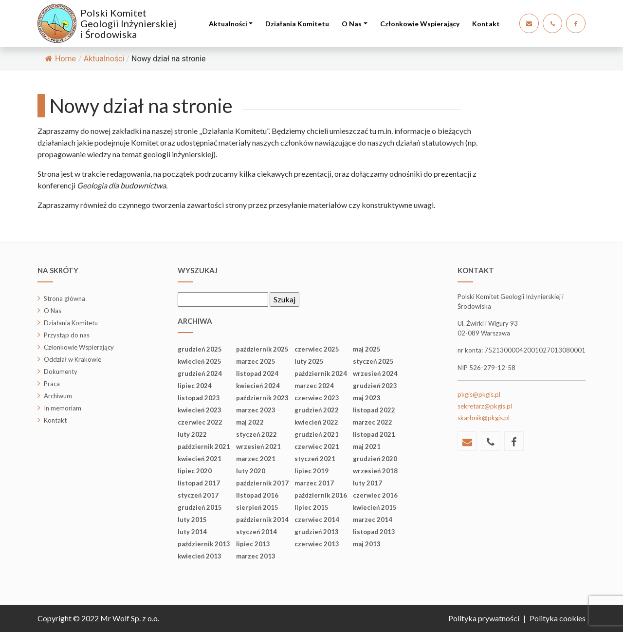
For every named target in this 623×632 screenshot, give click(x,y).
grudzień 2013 (316, 532)
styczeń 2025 (373, 361)
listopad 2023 (199, 398)
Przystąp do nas (67, 335)
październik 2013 (204, 544)
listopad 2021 (374, 434)
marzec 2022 (372, 422)
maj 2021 (367, 446)
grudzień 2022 (316, 410)
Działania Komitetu (297, 23)
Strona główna (64, 298)
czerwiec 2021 (316, 446)
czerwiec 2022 (200, 422)
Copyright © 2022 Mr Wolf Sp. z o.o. (98, 618)
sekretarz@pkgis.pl (485, 406)
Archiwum (58, 396)
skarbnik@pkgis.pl (484, 418)
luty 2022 (192, 434)
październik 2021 (204, 446)
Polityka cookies (558, 618)
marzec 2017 (314, 483)
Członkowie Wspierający (419, 23)
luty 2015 (192, 519)
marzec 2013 (255, 556)
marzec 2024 (314, 386)
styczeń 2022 (256, 434)
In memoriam (62, 408)
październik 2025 (262, 349)
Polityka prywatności (483, 618)
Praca (52, 384)
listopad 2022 (374, 410)
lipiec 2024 (195, 386)
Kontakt (486, 23)
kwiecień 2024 (258, 386)
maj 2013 (367, 544)
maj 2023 (367, 398)
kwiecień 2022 (316, 422)
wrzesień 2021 (258, 446)
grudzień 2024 (200, 373)
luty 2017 (367, 483)
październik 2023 (262, 398)
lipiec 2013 (253, 544)
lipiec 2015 (311, 507)
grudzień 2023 (375, 386)
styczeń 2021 (314, 459)
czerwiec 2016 (375, 495)
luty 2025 (309, 361)
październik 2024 (320, 373)
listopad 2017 (199, 483)
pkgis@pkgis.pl (479, 394)
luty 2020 (250, 471)
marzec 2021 (255, 459)
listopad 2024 (257, 373)
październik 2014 (262, 519)
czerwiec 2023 (316, 398)
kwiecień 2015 (375, 507)
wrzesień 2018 (375, 471)
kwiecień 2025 (199, 361)
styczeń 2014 (256, 532)
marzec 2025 (255, 361)
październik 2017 (262, 483)
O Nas (352, 23)
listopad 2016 (257, 495)
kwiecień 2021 (199, 459)
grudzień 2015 (200, 507)
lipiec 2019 (311, 471)
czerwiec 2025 (316, 349)
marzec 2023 (255, 410)
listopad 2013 (374, 532)
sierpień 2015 (257, 507)
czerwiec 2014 (316, 519)
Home (60, 58)
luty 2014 (192, 532)
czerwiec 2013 (316, 544)
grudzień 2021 (316, 434)
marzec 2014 (372, 519)
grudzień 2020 (375, 459)
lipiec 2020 (195, 471)
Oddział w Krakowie (72, 359)
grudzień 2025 (200, 349)
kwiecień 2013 (199, 556)
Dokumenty (60, 371)
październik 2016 (320, 495)
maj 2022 (250, 422)
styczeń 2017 (198, 495)
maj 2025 (367, 349)
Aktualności (228, 23)
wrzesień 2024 (375, 373)
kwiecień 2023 (199, 410)
